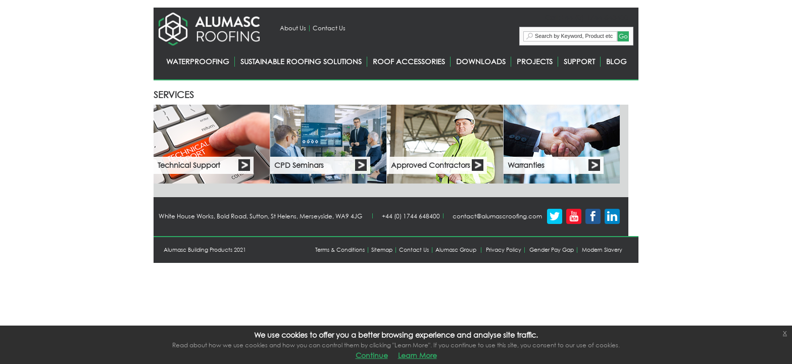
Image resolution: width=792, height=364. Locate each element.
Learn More (417, 355)
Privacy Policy (503, 249)
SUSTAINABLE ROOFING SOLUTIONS (301, 61)
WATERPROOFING (197, 61)
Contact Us (329, 28)
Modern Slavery (602, 249)
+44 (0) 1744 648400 (411, 216)
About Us (293, 28)
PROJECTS (535, 61)
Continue (372, 355)
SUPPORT (579, 61)
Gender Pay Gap (551, 249)
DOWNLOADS (481, 61)
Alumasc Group (455, 249)
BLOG (616, 61)
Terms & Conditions (340, 249)
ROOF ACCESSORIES (409, 61)
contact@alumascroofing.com (497, 216)
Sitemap (381, 249)
